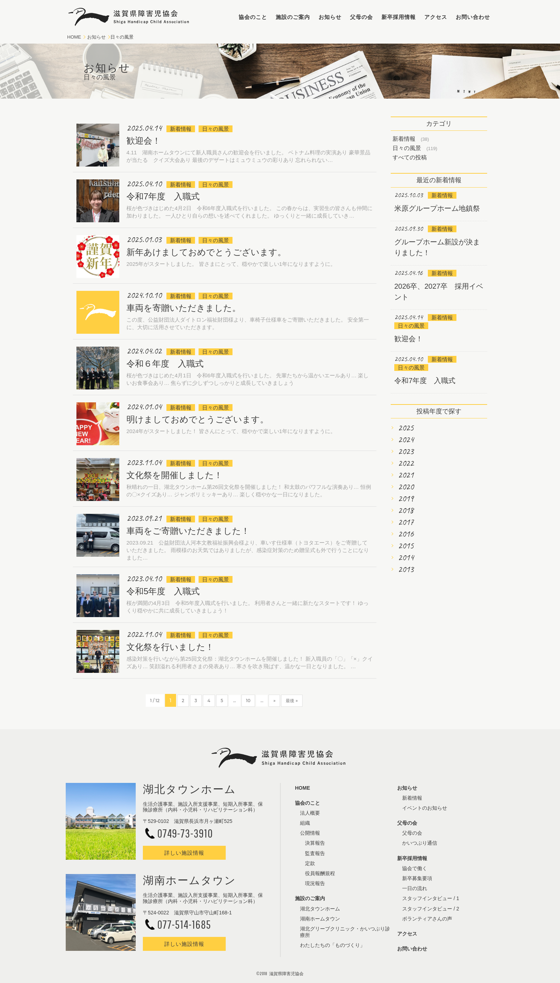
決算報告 (315, 843)
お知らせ (330, 17)
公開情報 (310, 833)
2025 (406, 427)
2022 (406, 463)
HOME (74, 37)
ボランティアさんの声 (427, 919)
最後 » (292, 700)
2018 (406, 510)
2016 (406, 534)
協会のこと (253, 17)
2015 (406, 545)
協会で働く (414, 868)
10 (248, 700)
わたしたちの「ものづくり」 (332, 945)
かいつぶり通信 (419, 843)
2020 (406, 486)
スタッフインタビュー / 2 (430, 909)
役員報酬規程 (320, 873)
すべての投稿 (409, 157)
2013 (406, 569)
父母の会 (361, 17)
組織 (305, 823)
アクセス (435, 17)
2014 (406, 557)
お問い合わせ (473, 17)
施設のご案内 (293, 17)
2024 (406, 439)
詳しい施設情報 (184, 853)
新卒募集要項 (417, 878)
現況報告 (315, 883)
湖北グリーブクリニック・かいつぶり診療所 (345, 932)
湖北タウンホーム (320, 909)
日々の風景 (406, 148)
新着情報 (403, 139)
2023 (406, 451)
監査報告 (315, 853)
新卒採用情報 (398, 17)
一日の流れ (414, 888)
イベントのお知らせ (424, 808)
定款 (310, 863)
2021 (406, 475)
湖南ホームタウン (320, 919)
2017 (406, 522)
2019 (406, 498)
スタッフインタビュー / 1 (430, 898)
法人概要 (310, 813)
